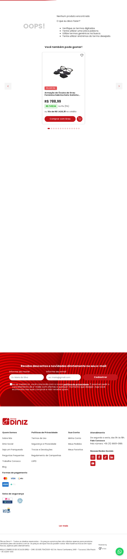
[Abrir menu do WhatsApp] (120, 552)
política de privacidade (76, 384)
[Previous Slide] (8, 86)
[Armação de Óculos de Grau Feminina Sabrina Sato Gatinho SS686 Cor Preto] (63, 88)
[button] (49, 128)
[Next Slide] (119, 86)
